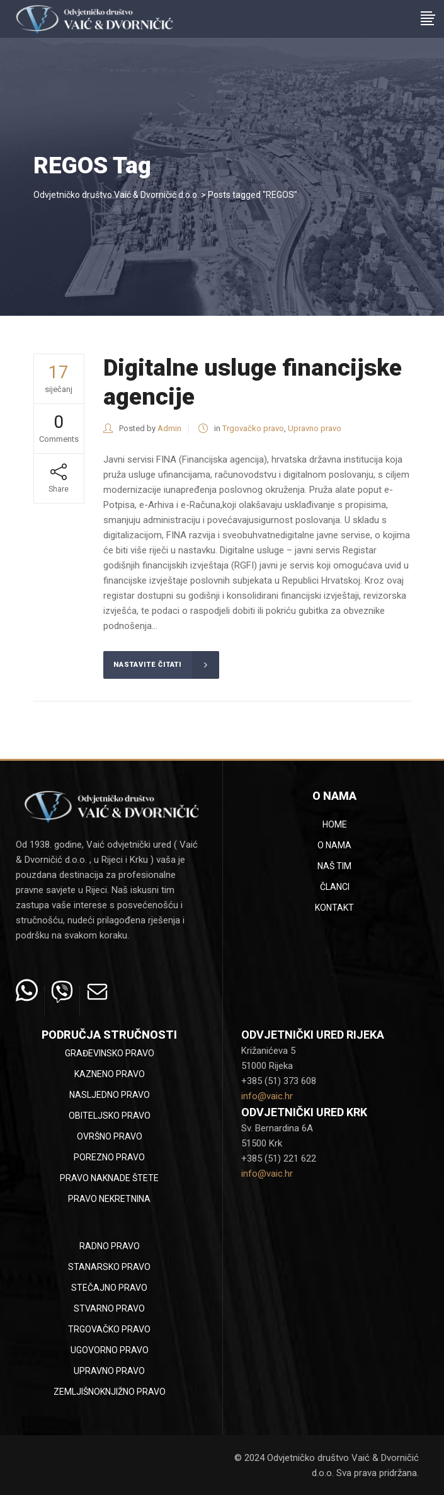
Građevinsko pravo (109, 1053)
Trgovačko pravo (253, 428)
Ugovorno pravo (110, 1350)
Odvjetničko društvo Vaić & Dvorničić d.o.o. (116, 194)
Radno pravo (109, 1246)
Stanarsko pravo (109, 1267)
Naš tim (334, 866)
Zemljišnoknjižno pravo (110, 1392)
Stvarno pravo (109, 1308)
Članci (335, 887)
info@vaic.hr (267, 1096)
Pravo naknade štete (109, 1178)
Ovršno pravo (109, 1136)
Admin (169, 428)
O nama (334, 845)
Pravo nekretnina (109, 1199)
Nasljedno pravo (109, 1095)
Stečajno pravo (109, 1288)
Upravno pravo (314, 428)
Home (334, 824)
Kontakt (334, 908)
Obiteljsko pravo (110, 1116)
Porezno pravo (109, 1157)
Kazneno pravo (109, 1074)
